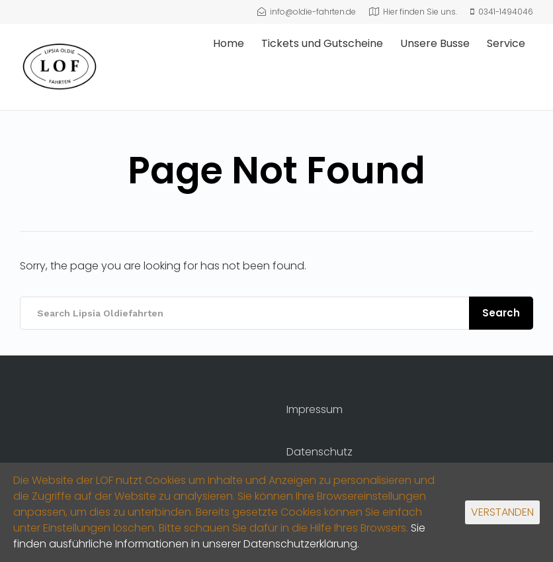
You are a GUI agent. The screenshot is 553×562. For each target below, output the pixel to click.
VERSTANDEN (502, 512)
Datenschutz (319, 451)
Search (501, 313)
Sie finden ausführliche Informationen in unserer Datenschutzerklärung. (219, 535)
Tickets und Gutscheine (322, 43)
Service (506, 43)
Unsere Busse (435, 43)
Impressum (314, 409)
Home (228, 43)
